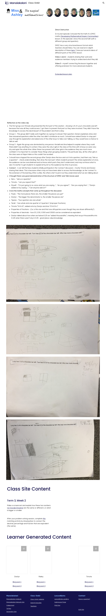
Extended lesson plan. (63, 74)
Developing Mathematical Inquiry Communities (79, 36)
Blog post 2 (17, 586)
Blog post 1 (17, 582)
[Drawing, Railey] (41, 560)
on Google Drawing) (15, 508)
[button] (103, 2)
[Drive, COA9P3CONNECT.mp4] (29, 102)
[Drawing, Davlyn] (17, 560)
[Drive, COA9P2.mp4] (29, 72)
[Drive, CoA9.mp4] (29, 42)
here (73, 50)
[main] (77, 52)
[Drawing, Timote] (89, 560)
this (44, 519)
